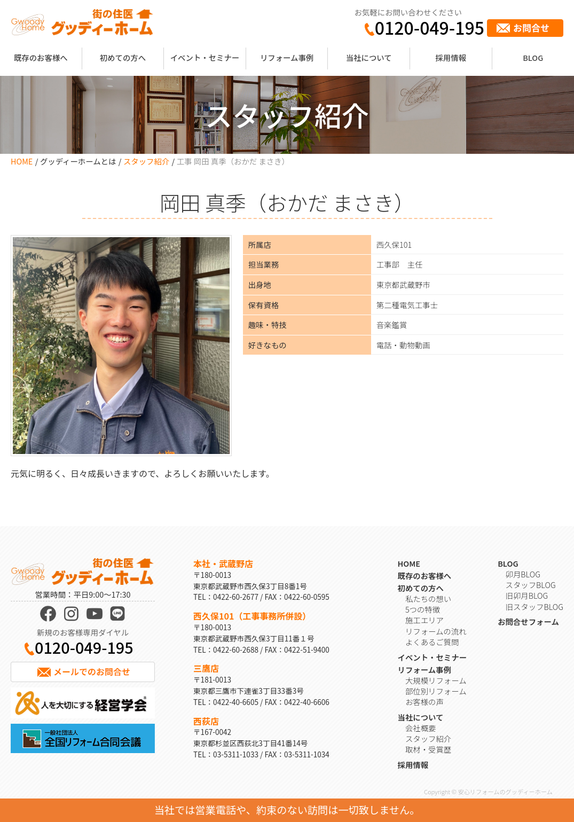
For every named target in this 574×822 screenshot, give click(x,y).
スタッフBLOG (531, 584)
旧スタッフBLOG (534, 606)
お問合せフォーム (528, 621)
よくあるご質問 (432, 641)
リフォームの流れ (436, 631)
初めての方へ (123, 57)
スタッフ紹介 (146, 161)
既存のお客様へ (41, 57)
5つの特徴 (422, 609)
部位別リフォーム (436, 690)
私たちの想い (428, 598)
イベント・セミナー (205, 57)
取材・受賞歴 (428, 749)
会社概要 (420, 727)
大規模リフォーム (436, 680)
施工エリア (424, 619)
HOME (22, 161)
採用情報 (450, 57)
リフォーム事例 (286, 57)
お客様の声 (424, 701)
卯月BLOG (523, 574)
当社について (369, 57)
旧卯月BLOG (527, 595)
